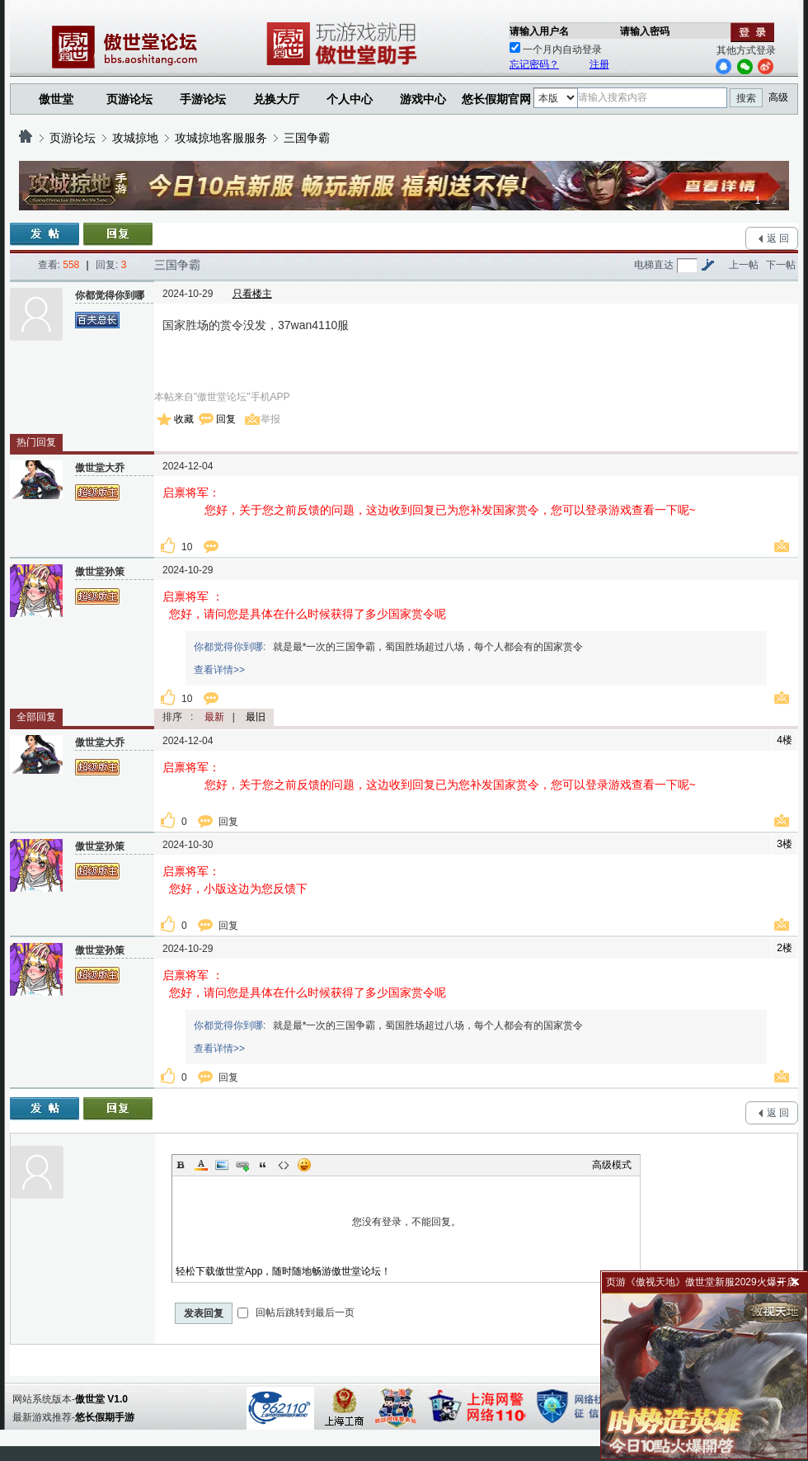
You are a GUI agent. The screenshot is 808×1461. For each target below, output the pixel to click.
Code (283, 1165)
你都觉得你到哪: (229, 647)
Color (201, 1165)
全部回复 (36, 717)
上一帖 (744, 265)
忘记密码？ (534, 64)
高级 (778, 97)
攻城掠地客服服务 (221, 137)
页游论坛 (129, 99)
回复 (226, 419)
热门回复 (36, 442)
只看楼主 (252, 293)
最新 (214, 717)
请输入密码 (644, 31)
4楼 (784, 740)
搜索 (746, 98)
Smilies (304, 1165)
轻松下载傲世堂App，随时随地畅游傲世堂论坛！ (283, 1271)
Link (242, 1165)
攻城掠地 (135, 137)
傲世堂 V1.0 (101, 1399)
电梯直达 (654, 265)
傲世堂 (56, 99)
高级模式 (612, 1165)
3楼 (784, 844)
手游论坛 (203, 99)
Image (222, 1165)
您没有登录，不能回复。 (406, 1222)
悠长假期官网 (496, 99)
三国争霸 (307, 137)
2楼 (784, 948)
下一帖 (781, 265)
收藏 (184, 419)
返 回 (778, 238)
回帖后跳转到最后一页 (295, 1312)
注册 (599, 64)
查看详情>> (219, 670)
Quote (263, 1165)
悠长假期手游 (104, 1417)
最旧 (255, 717)
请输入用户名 (539, 31)
